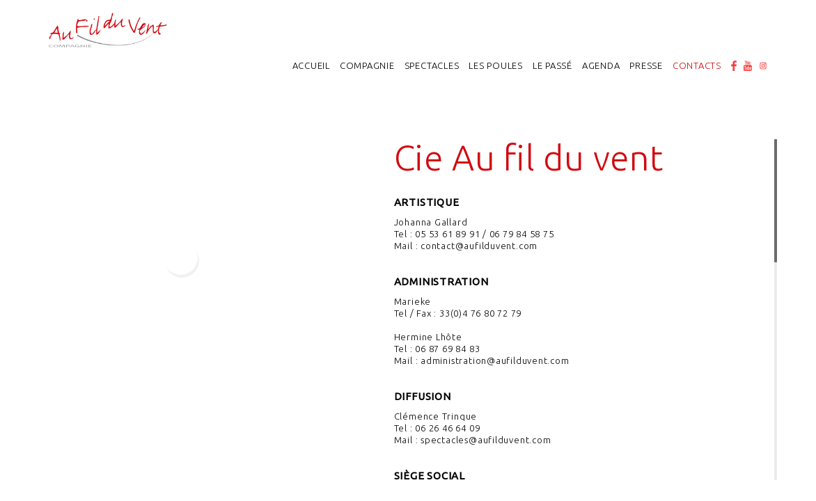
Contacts (697, 65)
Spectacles (432, 65)
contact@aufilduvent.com (479, 245)
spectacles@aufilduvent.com (486, 440)
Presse (646, 65)
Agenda (601, 65)
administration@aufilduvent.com (495, 360)
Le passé (552, 65)
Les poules (496, 65)
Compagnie (367, 65)
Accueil (311, 65)
